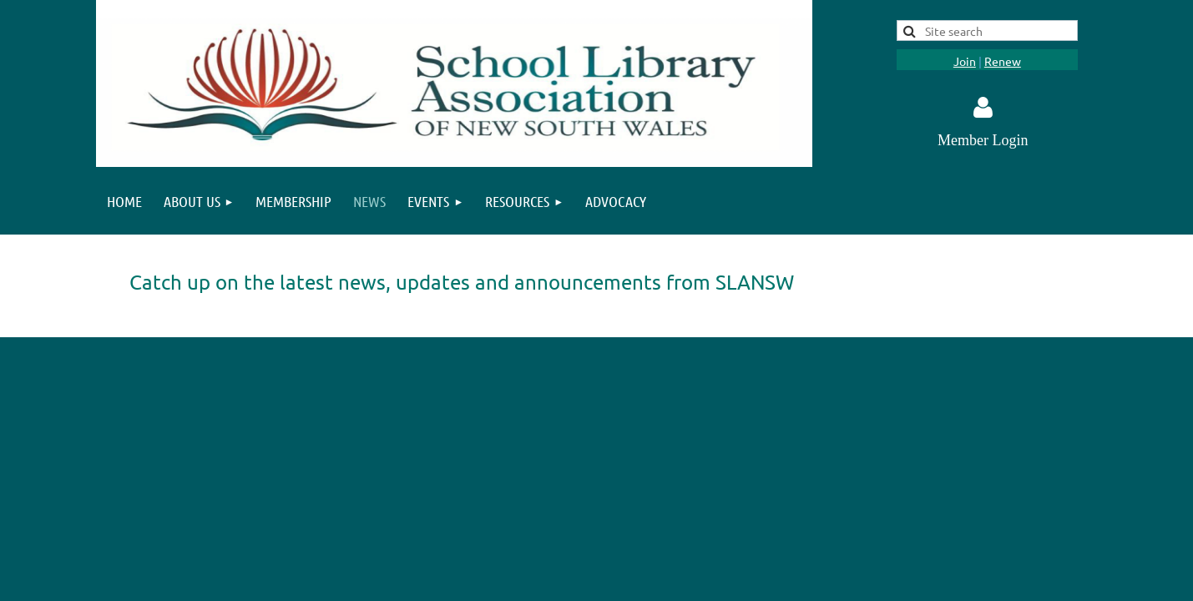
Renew (1002, 60)
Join (964, 60)
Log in (982, 108)
